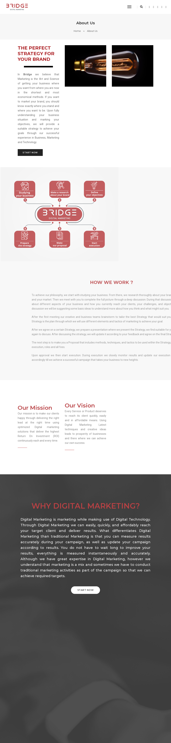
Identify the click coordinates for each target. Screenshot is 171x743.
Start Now (30, 152)
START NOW (85, 590)
